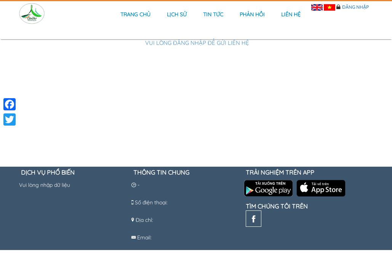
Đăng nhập (355, 7)
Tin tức (213, 14)
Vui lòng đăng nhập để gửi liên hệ (197, 42)
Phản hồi (252, 14)
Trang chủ (135, 14)
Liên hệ (291, 14)
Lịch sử (177, 14)
